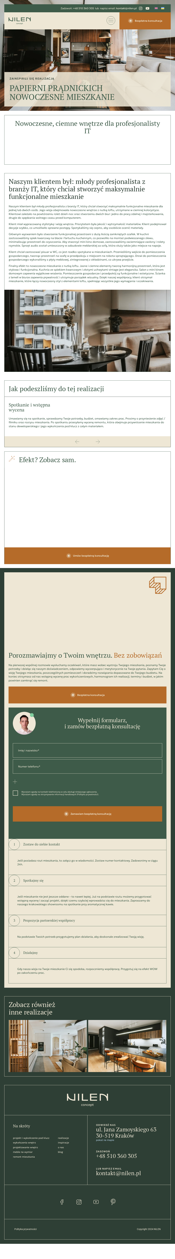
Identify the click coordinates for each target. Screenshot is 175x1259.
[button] (77, 442)
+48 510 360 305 (116, 1155)
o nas (61, 1147)
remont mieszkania (24, 1156)
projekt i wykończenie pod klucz (31, 1137)
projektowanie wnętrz (25, 1147)
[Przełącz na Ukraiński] (162, 8)
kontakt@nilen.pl (118, 1173)
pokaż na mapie (105, 1140)
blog (60, 1151)
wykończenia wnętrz (24, 1142)
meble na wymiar (23, 1151)
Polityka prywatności (87, 794)
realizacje (63, 1137)
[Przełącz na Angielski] (156, 8)
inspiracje (63, 1142)
